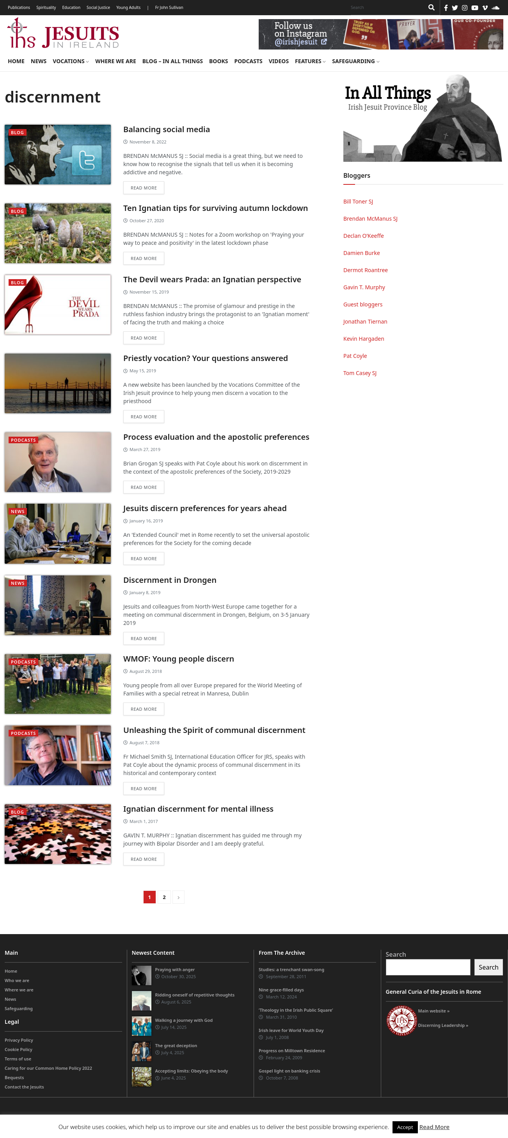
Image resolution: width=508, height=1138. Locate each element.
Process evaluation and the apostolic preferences (216, 437)
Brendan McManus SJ (370, 218)
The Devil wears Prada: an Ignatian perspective (212, 279)
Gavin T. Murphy (364, 287)
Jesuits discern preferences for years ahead (205, 508)
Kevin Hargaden (363, 338)
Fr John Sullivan (169, 7)
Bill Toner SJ (358, 201)
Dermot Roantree (365, 270)
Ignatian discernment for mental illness (198, 809)
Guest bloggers (362, 304)
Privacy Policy (19, 1040)
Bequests (14, 1077)
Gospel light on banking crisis (289, 1071)
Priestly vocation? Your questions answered (205, 358)
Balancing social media (166, 129)
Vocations (71, 61)
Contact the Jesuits (24, 1087)
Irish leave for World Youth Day (291, 1030)
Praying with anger (175, 969)
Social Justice (98, 7)
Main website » (434, 1011)
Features (310, 61)
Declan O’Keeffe (363, 235)
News (38, 61)
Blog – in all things (172, 61)
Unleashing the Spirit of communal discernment (214, 730)
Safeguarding (355, 61)
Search (396, 954)
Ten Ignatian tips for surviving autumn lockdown (215, 208)
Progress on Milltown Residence (292, 1050)
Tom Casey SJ (360, 373)
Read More (434, 1127)
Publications (19, 7)
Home (16, 61)
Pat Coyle (355, 355)
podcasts (23, 440)
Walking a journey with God (184, 1020)
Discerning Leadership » (443, 1025)
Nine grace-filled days (281, 990)
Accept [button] (405, 1127)
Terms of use (18, 1059)
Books (218, 61)
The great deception (176, 1045)
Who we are (17, 980)
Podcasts (248, 61)
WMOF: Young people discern (178, 658)
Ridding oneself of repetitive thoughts (195, 995)
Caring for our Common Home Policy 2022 (48, 1068)
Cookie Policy (18, 1049)
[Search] (385, 7)
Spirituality (46, 7)
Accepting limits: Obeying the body (191, 1071)
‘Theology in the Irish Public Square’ (296, 1010)
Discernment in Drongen (170, 580)
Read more (144, 188)
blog (17, 132)
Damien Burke (361, 253)
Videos (279, 61)
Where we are (115, 61)
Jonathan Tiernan (365, 321)
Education (71, 7)
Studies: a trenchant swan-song (291, 969)
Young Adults (128, 7)
